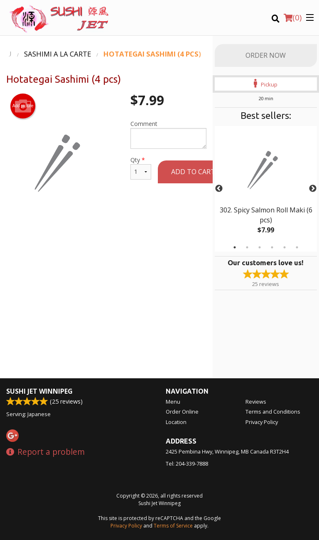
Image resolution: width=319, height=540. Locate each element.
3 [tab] (259, 247)
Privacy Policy (261, 422)
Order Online (182, 411)
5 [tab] (284, 247)
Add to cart (193, 171)
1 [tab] (235, 247)
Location (176, 422)
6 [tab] (297, 247)
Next (313, 189)
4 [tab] (272, 247)
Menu (173, 401)
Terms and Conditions (272, 411)
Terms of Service (173, 525)
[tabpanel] (266, 188)
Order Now (265, 55)
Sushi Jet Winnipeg (39, 391)
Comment (168, 134)
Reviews (255, 401)
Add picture (23, 106)
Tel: (187, 463)
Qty (140, 168)
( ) (293, 17)
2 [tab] (247, 247)
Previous (219, 189)
